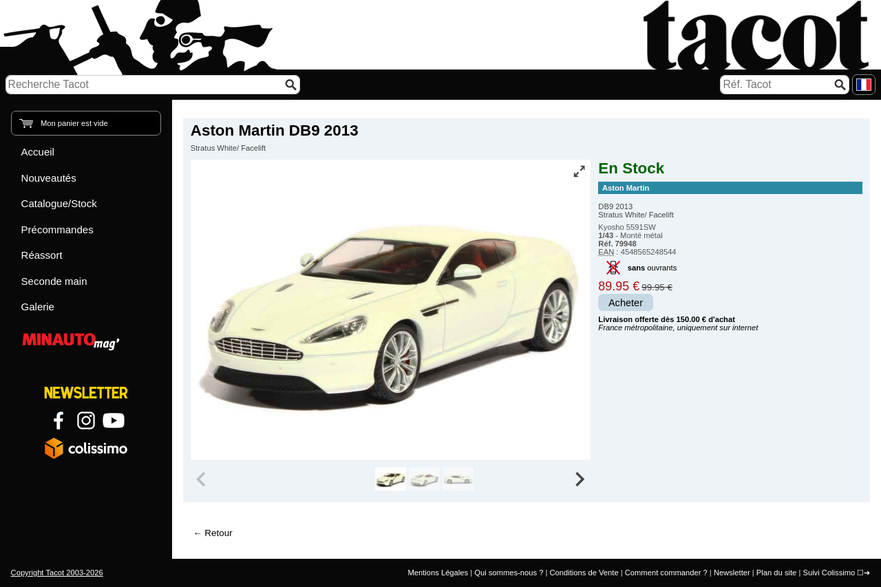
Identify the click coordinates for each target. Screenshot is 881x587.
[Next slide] (579, 479)
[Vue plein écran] (578, 171)
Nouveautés (48, 178)
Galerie (37, 306)
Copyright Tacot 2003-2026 (57, 572)
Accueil (37, 152)
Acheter (625, 302)
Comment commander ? (666, 572)
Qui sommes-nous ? (508, 572)
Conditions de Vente (583, 572)
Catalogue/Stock (59, 203)
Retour (218, 533)
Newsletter (732, 572)
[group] (390, 479)
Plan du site (776, 572)
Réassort (42, 255)
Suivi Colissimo (829, 572)
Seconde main (54, 281)
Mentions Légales (437, 572)
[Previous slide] (202, 479)
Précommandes (57, 229)
